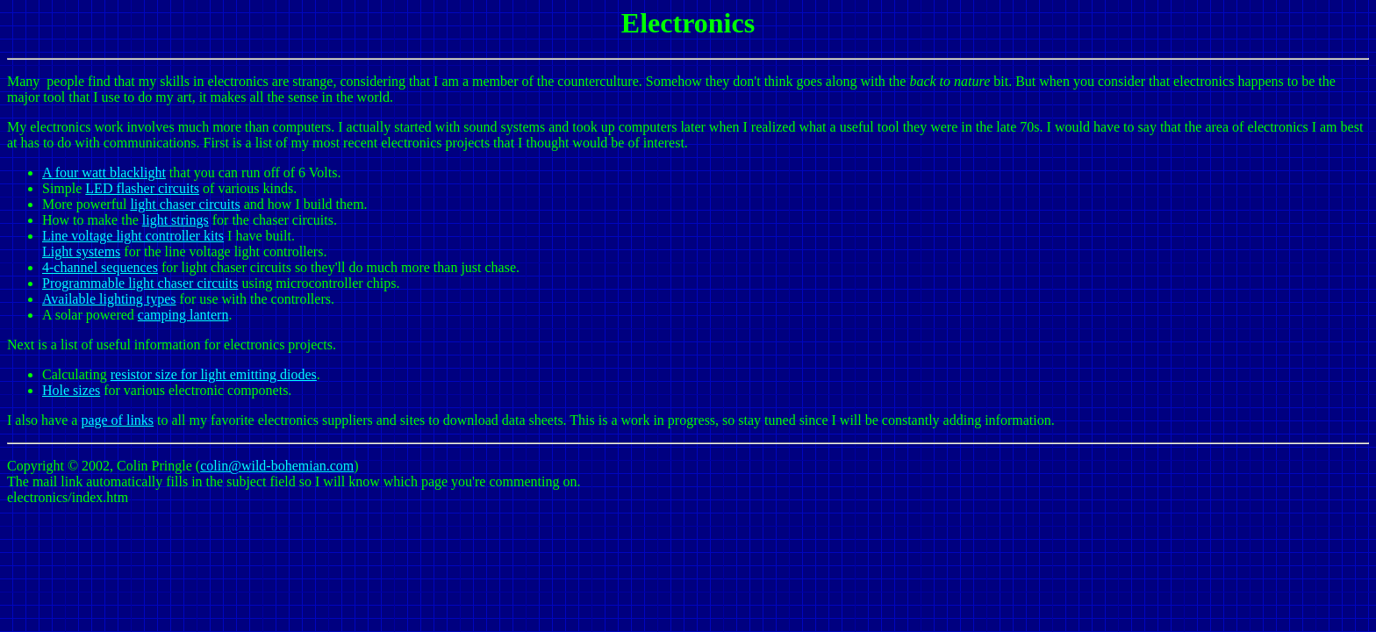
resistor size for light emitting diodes (214, 374)
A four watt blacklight (104, 172)
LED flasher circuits (142, 188)
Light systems (81, 251)
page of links (117, 420)
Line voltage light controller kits (133, 235)
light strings (175, 219)
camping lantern (183, 314)
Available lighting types (109, 298)
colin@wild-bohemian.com (277, 465)
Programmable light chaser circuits (140, 283)
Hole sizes (71, 390)
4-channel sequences (100, 267)
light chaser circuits (185, 204)
